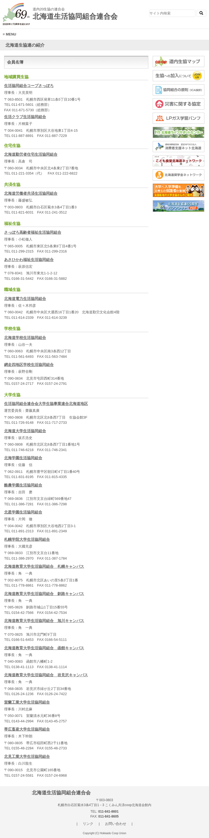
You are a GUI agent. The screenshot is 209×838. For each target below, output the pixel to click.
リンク (88, 824)
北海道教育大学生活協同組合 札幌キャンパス (44, 566)
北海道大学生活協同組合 (25, 431)
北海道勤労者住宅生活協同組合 (30, 154)
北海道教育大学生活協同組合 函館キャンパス (44, 648)
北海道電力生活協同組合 (25, 298)
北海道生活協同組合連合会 (64, 11)
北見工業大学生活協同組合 (27, 756)
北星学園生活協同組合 (23, 512)
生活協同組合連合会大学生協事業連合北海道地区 (46, 403)
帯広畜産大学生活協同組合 (27, 729)
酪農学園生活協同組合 (23, 485)
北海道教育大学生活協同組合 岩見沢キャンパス (46, 675)
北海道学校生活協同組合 (25, 337)
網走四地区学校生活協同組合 (29, 364)
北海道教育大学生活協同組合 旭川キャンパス (44, 620)
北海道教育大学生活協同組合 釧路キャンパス (44, 593)
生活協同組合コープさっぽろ (29, 85)
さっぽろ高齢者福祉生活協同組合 (32, 232)
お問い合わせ (115, 824)
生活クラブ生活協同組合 (25, 117)
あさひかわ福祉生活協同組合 (29, 259)
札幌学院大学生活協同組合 (27, 539)
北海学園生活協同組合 (23, 458)
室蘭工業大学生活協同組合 (27, 702)
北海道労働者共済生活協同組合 (30, 193)
